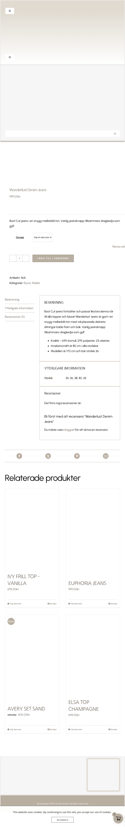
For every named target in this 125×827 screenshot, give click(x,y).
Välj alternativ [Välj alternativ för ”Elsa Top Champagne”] (76, 729)
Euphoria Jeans (87, 583)
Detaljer (53, 604)
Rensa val (118, 246)
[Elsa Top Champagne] (93, 655)
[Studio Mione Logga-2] (62, 70)
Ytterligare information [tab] (19, 308)
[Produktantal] (19, 258)
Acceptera (62, 819)
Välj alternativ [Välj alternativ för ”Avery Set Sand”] (15, 729)
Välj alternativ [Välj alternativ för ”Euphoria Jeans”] (76, 604)
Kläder (36, 283)
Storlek (20, 237)
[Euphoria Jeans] (93, 529)
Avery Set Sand (26, 708)
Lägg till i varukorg (53, 258)
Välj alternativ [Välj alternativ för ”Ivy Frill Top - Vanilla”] (15, 604)
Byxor (27, 283)
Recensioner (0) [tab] (15, 317)
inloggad (69, 430)
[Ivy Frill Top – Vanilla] (32, 529)
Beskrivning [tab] (12, 299)
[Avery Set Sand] (32, 655)
